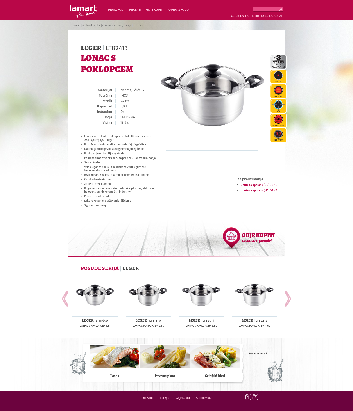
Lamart (83, 11)
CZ (233, 16)
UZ (276, 16)
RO (271, 16)
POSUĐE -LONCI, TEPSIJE (118, 25)
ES (266, 16)
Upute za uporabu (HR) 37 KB (259, 190)
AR (281, 16)
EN (242, 16)
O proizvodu (178, 9)
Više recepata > (258, 353)
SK (237, 16)
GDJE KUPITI (258, 237)
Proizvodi (116, 9)
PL (252, 16)
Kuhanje (98, 25)
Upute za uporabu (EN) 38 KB (259, 185)
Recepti (135, 9)
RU (262, 16)
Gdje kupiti (155, 9)
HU (247, 16)
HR (257, 16)
